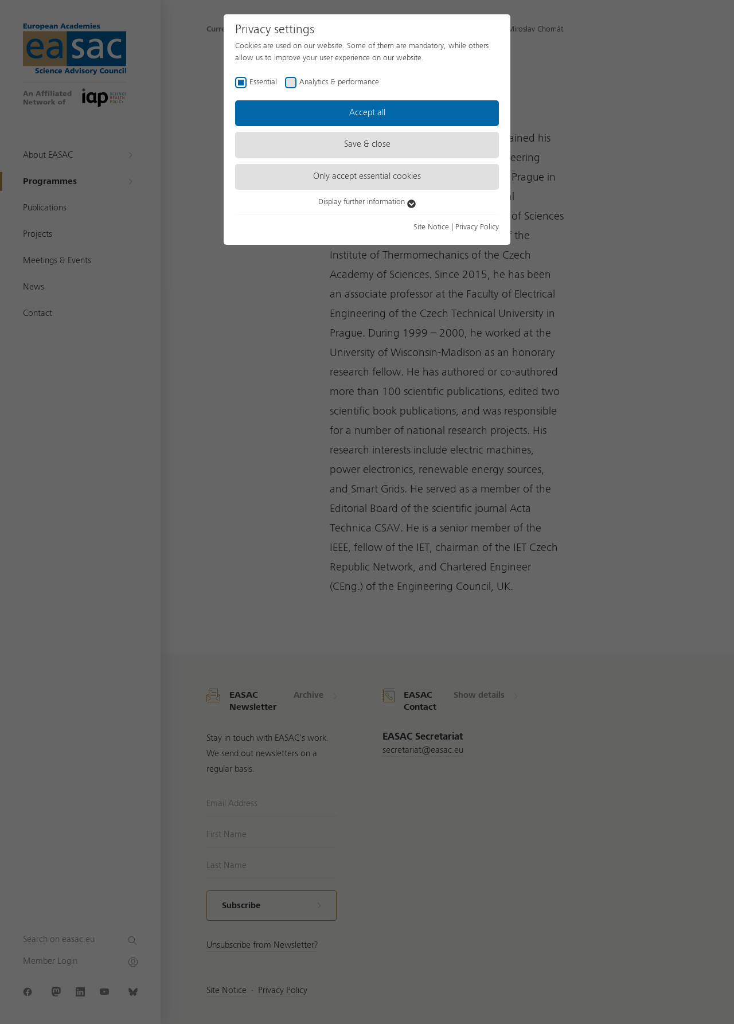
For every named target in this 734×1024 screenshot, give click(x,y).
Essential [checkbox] (263, 82)
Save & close (367, 144)
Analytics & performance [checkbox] (339, 82)
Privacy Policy (477, 227)
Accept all (367, 113)
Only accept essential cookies (367, 176)
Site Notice (431, 227)
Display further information (367, 202)
